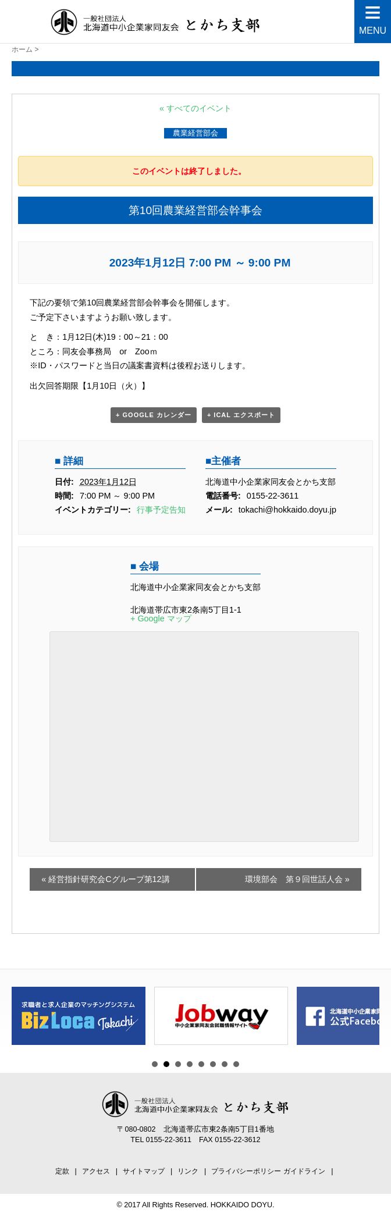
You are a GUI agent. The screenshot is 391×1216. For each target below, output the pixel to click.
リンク (187, 1171)
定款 (62, 1171)
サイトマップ (144, 1171)
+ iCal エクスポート (241, 414)
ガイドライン (304, 1171)
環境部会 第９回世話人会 (297, 879)
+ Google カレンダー (153, 414)
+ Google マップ (160, 618)
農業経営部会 (195, 133)
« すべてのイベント (195, 108)
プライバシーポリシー (246, 1171)
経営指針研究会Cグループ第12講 (105, 879)
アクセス (96, 1171)
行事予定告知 (161, 509)
